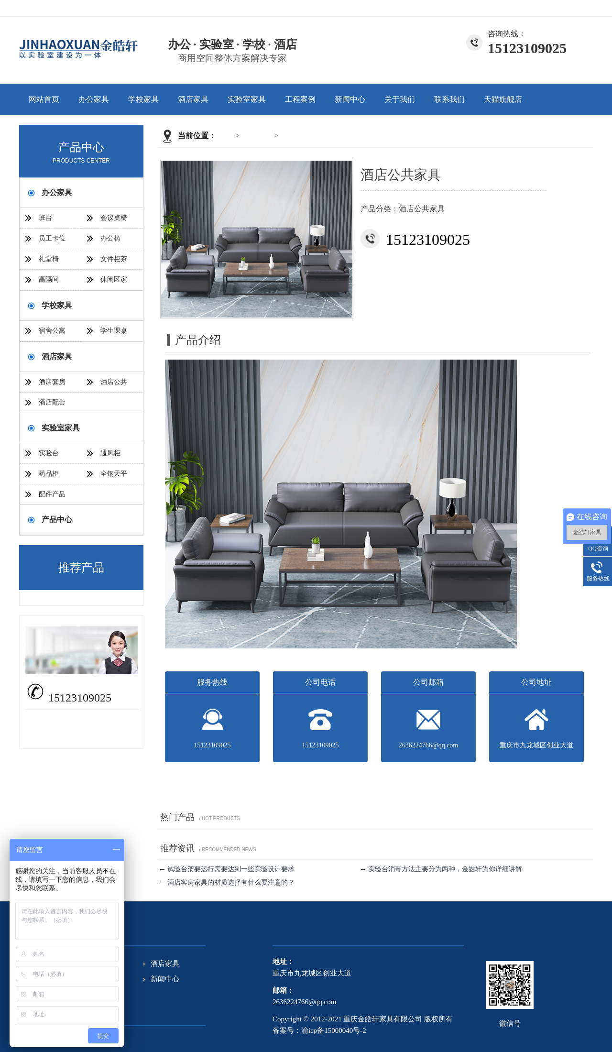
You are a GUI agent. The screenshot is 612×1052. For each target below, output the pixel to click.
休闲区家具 (113, 283)
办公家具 (93, 99)
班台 (45, 217)
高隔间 (49, 279)
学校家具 (143, 99)
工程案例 (300, 99)
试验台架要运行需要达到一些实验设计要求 (227, 869)
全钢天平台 (113, 477)
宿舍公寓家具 (52, 334)
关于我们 (544, 8)
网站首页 (44, 99)
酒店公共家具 (303, 136)
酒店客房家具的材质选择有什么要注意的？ (227, 882)
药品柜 (49, 473)
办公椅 (110, 238)
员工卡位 (52, 238)
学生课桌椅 (113, 334)
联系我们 (578, 8)
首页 (225, 136)
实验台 (49, 453)
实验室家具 (247, 99)
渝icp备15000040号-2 (333, 1030)
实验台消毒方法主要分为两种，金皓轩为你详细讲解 (441, 869)
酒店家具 (193, 99)
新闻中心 (350, 99)
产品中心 (57, 519)
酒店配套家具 (52, 406)
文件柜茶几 (113, 262)
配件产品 (52, 494)
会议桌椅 (113, 217)
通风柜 (110, 453)
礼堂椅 (49, 259)
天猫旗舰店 (503, 99)
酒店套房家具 (52, 385)
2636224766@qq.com (88, 720)
